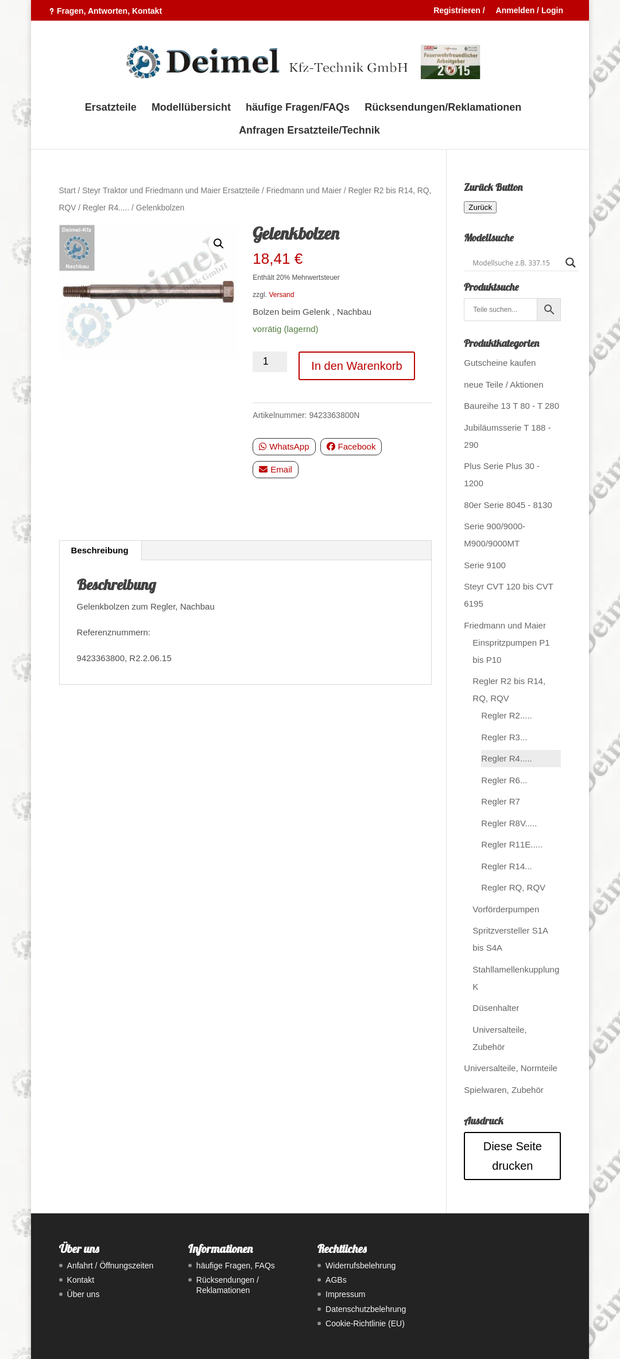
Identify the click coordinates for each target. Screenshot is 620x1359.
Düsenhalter (495, 1008)
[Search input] (516, 263)
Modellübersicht (191, 108)
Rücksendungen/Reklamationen (443, 108)
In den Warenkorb (356, 366)
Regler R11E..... (511, 844)
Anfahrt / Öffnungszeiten (110, 1265)
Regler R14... (506, 866)
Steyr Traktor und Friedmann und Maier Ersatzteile (170, 190)
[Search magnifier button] (571, 263)
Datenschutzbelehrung (366, 1309)
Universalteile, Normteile (510, 1068)
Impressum (345, 1294)
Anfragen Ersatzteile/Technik (309, 131)
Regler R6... (504, 780)
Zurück (480, 207)
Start (67, 190)
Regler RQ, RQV (513, 887)
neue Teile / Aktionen (503, 384)
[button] (218, 243)
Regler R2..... (506, 715)
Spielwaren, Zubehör (503, 1090)
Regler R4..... (106, 208)
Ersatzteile (111, 108)
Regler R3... (504, 737)
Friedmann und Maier (304, 190)
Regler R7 (500, 801)
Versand (281, 295)
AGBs (336, 1279)
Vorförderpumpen (505, 909)
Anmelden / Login (529, 10)
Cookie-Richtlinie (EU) (365, 1323)
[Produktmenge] (270, 362)
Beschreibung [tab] (100, 550)
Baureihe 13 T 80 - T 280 (511, 406)
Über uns (83, 1294)
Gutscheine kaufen (500, 363)
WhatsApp (284, 446)
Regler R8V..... (509, 823)
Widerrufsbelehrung (361, 1265)
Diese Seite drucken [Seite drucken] (512, 1156)
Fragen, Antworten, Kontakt (109, 10)
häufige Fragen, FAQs (235, 1265)
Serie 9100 (485, 565)
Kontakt (80, 1279)
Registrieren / (459, 10)
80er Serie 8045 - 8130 (508, 505)
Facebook (351, 446)
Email (275, 469)
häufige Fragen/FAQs (298, 108)
